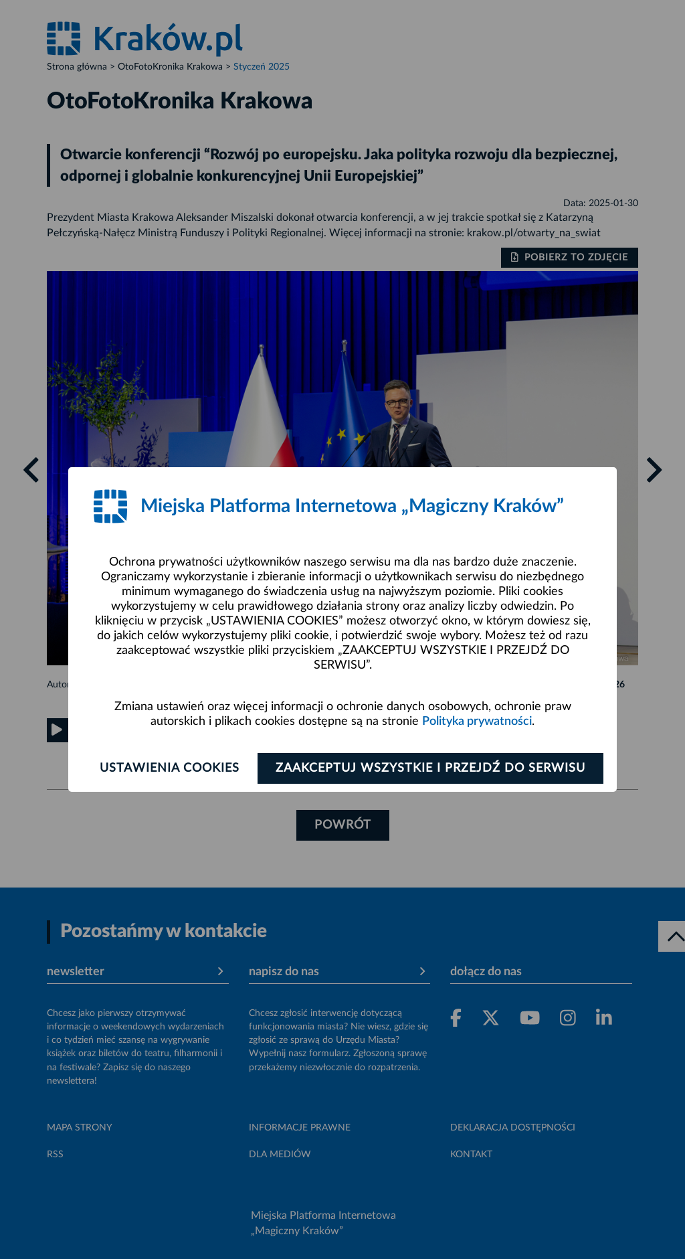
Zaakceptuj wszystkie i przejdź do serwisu (430, 768)
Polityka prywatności (477, 722)
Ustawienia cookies (169, 768)
